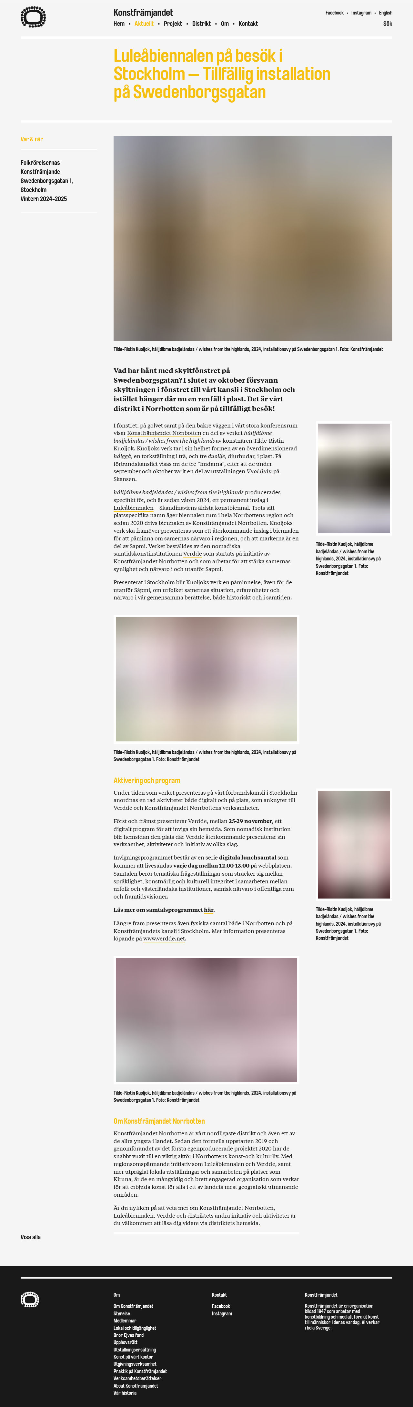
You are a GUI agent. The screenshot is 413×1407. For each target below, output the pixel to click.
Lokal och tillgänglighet (135, 1328)
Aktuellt (144, 23)
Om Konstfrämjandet (133, 1306)
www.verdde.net (164, 938)
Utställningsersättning (135, 1350)
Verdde (192, 553)
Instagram (361, 13)
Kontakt (248, 23)
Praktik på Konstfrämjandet (140, 1371)
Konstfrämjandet (321, 1295)
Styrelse (122, 1314)
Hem (119, 23)
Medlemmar (125, 1321)
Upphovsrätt (125, 1342)
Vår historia (125, 1393)
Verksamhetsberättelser (138, 1378)
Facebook (335, 13)
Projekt (173, 23)
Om (225, 23)
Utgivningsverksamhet (135, 1364)
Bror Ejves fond (129, 1335)
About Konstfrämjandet (136, 1386)
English (385, 13)
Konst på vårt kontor (133, 1357)
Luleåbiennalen (134, 507)
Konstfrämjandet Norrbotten (164, 432)
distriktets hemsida (233, 1223)
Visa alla (31, 1237)
